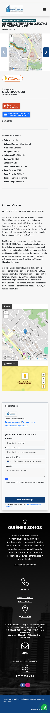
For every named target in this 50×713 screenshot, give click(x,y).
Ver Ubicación (24, 381)
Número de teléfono (13, 457)
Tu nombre (9, 439)
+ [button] (6, 313)
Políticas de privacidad (25, 564)
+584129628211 (31, 422)
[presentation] (25, 489)
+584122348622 (13, 422)
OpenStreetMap (42, 359)
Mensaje (8, 466)
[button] (13, 68)
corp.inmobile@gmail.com (17, 426)
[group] (25, 52)
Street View (12, 78)
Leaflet (27, 359)
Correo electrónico (13, 448)
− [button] (6, 317)
